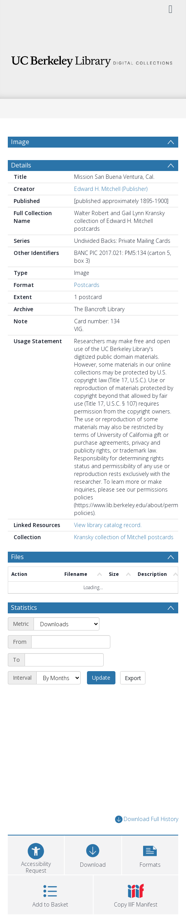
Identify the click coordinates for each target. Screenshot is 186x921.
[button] (150, 854)
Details (21, 165)
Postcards (86, 285)
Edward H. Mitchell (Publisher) (110, 188)
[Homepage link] (93, 59)
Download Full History (146, 819)
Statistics (24, 607)
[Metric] (66, 624)
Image (20, 141)
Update (101, 677)
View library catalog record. (108, 525)
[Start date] (70, 641)
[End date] (64, 659)
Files (17, 556)
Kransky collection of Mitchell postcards (124, 537)
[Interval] (58, 677)
